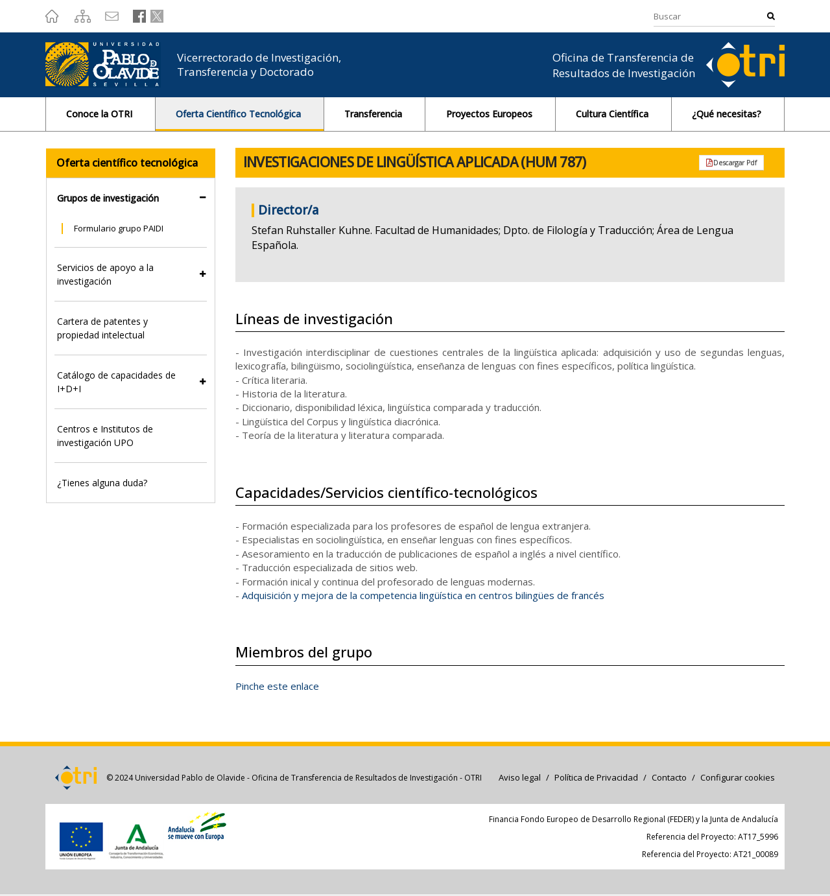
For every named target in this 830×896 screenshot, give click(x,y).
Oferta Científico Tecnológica (239, 114)
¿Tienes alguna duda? (102, 483)
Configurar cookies (737, 777)
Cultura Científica (613, 114)
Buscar (771, 16)
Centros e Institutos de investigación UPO (105, 436)
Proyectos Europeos (490, 114)
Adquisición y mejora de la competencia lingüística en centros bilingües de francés (423, 595)
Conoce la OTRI (100, 114)
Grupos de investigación (108, 198)
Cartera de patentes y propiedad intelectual (102, 328)
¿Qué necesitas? (728, 114)
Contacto (669, 777)
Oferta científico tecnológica (127, 163)
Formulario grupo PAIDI (118, 228)
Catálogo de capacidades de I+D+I (116, 382)
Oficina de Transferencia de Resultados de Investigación (623, 65)
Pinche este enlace (277, 685)
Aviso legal (520, 777)
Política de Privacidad (596, 777)
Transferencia (374, 114)
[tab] (130, 198)
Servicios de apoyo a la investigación (105, 274)
